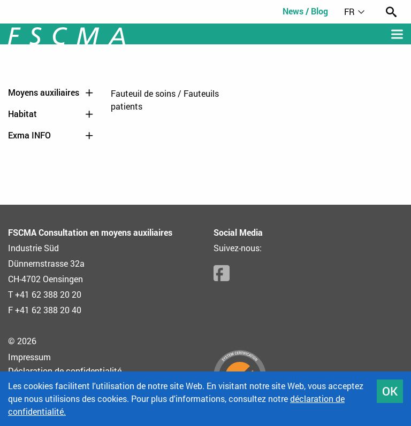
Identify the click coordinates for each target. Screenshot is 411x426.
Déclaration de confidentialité (64, 370)
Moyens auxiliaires (51, 92)
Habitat (51, 114)
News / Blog (305, 11)
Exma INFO (51, 135)
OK (390, 391)
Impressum (29, 356)
